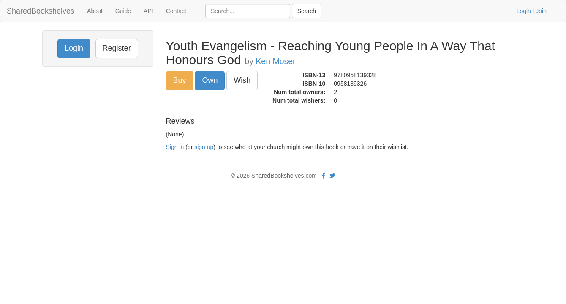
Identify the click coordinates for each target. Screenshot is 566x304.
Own (210, 80)
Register (117, 48)
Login (524, 11)
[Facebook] (323, 175)
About (95, 11)
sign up (203, 147)
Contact (176, 11)
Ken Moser (275, 61)
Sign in (175, 147)
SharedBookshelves (40, 11)
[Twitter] (332, 175)
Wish (242, 80)
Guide (123, 11)
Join (541, 11)
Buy (179, 80)
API (148, 11)
